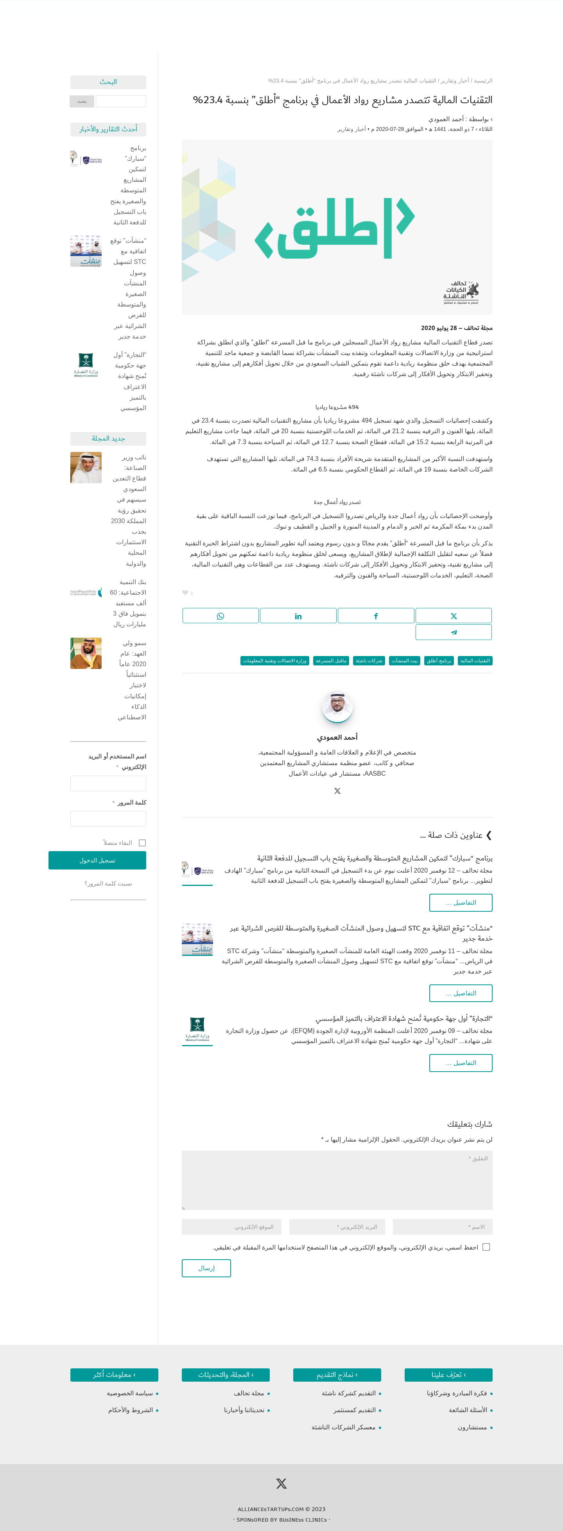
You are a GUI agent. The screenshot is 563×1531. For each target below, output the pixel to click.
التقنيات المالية (475, 660)
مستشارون (472, 1427)
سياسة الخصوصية (130, 1393)
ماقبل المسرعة (331, 660)
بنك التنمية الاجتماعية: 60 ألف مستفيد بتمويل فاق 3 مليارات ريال (128, 603)
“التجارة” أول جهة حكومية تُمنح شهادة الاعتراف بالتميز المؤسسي (404, 1019)
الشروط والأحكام (130, 1410)
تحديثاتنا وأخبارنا (244, 1410)
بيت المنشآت (405, 660)
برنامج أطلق (439, 660)
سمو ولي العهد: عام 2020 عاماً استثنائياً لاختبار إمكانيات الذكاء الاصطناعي (132, 680)
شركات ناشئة (369, 660)
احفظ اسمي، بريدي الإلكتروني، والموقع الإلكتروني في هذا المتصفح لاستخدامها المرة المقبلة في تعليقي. (345, 1247)
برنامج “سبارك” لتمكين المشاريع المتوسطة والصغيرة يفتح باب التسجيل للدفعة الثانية (375, 858)
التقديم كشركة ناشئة (349, 1393)
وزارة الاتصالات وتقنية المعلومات (275, 660)
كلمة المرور (129, 802)
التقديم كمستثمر (354, 1410)
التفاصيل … (461, 902)
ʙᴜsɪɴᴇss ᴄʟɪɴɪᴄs (303, 1520)
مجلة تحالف (249, 1393)
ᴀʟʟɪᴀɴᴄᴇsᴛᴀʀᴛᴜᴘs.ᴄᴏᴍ (271, 1509)
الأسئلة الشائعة (468, 1410)
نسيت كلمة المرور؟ (108, 883)
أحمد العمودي (446, 119)
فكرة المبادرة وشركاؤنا (457, 1393)
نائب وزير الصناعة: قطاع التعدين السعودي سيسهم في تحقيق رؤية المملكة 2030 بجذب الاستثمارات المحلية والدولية (128, 510)
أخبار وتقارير (351, 129)
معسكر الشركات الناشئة (344, 1427)
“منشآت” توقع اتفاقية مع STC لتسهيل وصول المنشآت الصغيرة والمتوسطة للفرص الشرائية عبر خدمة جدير (361, 933)
